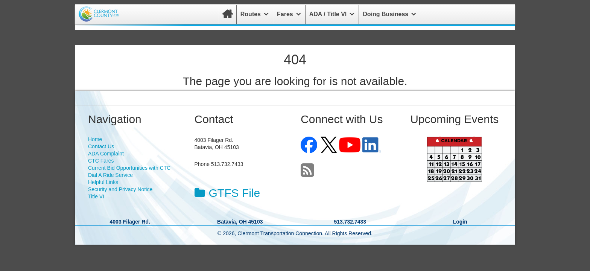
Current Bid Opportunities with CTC (129, 168)
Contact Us (101, 146)
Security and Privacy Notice (120, 189)
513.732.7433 (350, 222)
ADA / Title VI (328, 14)
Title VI (96, 196)
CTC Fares (101, 161)
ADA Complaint (106, 154)
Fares (285, 14)
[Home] (227, 14)
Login (460, 222)
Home (95, 139)
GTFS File (227, 193)
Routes (250, 14)
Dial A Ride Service (110, 175)
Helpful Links (103, 182)
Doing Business (385, 14)
